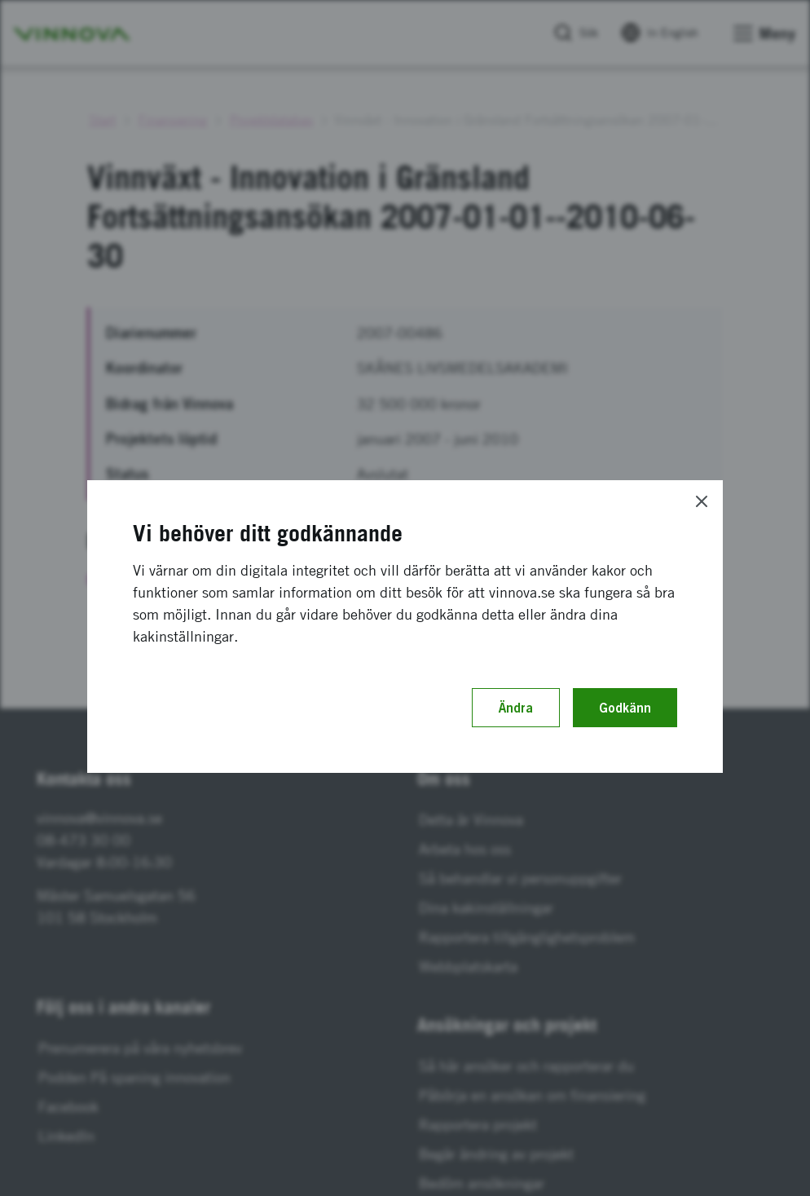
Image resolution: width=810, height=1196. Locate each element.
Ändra (516, 708)
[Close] (702, 501)
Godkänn (625, 708)
